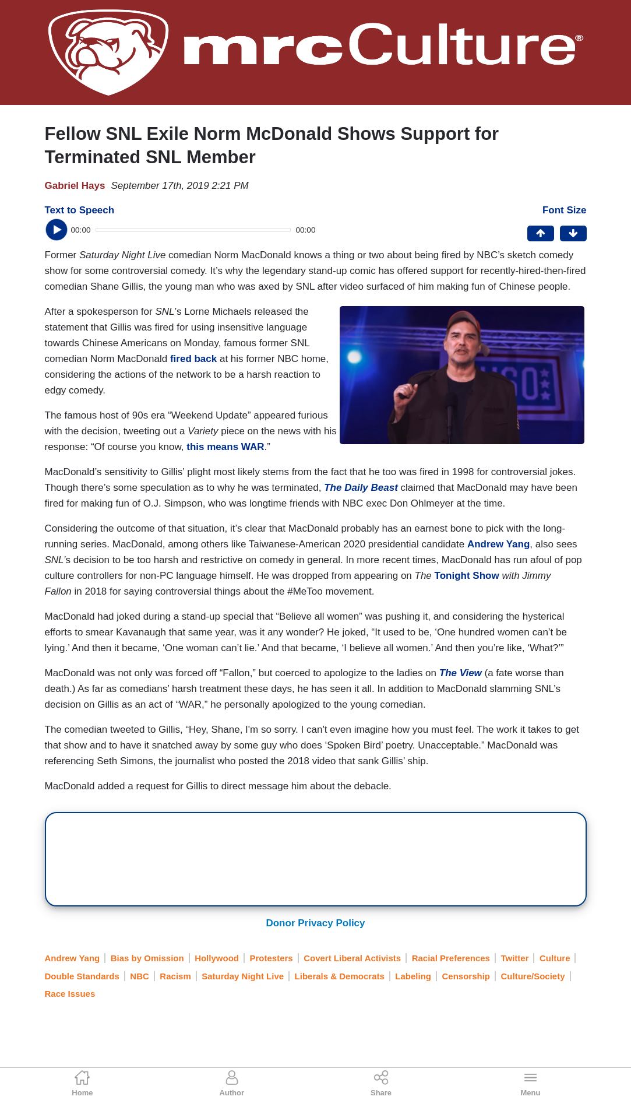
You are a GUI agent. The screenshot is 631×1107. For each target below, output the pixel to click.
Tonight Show (467, 575)
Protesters (270, 958)
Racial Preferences (451, 958)
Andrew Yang (498, 544)
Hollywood (217, 958)
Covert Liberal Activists (352, 958)
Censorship (466, 976)
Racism (175, 976)
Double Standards (82, 976)
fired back (193, 358)
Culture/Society (533, 976)
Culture (555, 958)
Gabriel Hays (75, 185)
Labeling (413, 976)
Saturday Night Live (243, 976)
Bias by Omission (147, 958)
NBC (139, 976)
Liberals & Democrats (340, 976)
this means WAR (225, 446)
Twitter (514, 958)
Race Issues (70, 994)
